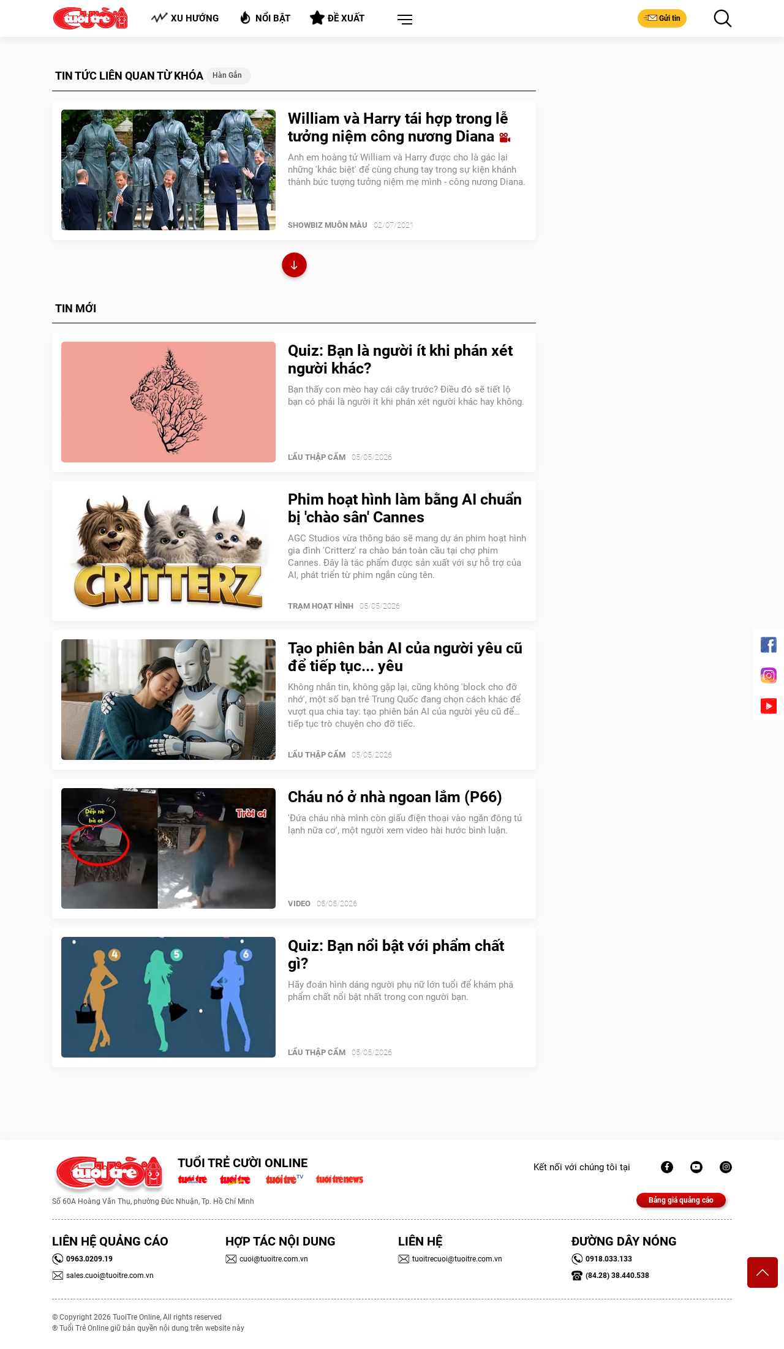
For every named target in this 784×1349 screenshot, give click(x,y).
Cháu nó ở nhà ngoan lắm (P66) (395, 797)
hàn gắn (227, 75)
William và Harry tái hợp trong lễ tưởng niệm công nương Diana (399, 127)
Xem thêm (294, 267)
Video (299, 903)
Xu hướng (185, 18)
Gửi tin (662, 17)
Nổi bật (264, 17)
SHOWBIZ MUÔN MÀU (328, 225)
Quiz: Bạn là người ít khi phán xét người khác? (400, 359)
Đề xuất (337, 17)
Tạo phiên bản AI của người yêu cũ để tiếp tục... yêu (405, 657)
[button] (402, 20)
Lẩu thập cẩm (316, 457)
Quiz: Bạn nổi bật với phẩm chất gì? (396, 954)
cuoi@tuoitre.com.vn (266, 1259)
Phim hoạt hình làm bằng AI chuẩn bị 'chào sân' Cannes (405, 508)
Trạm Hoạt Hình (320, 606)
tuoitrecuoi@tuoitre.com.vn (450, 1259)
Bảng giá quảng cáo (681, 1200)
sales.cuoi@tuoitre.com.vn (103, 1275)
